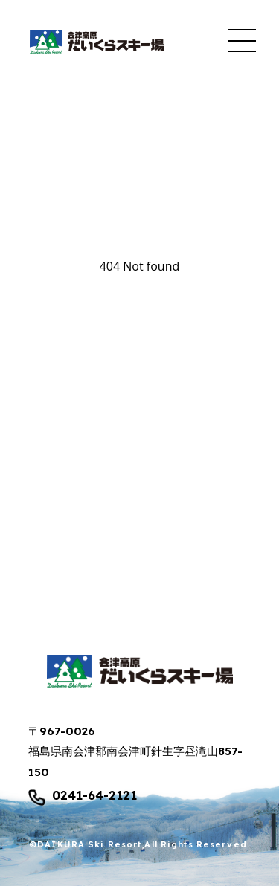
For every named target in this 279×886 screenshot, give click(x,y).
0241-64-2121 (94, 796)
